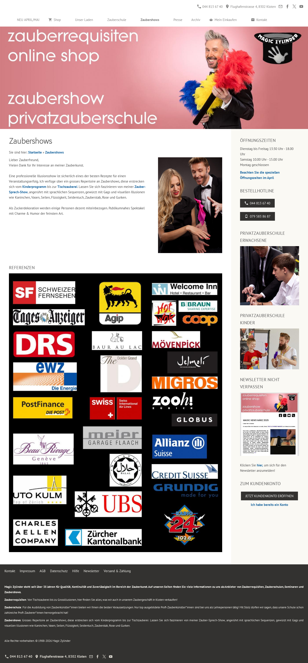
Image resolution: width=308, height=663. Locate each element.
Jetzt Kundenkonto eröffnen (269, 496)
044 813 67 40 (210, 6)
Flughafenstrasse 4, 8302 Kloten (250, 6)
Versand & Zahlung (117, 571)
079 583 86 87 (257, 216)
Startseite (35, 152)
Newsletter (91, 571)
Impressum (27, 571)
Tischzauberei (67, 187)
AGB (43, 571)
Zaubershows (54, 152)
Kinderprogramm (34, 187)
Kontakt (9, 571)
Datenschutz (59, 571)
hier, (260, 465)
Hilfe (75, 571)
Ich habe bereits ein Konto (269, 505)
